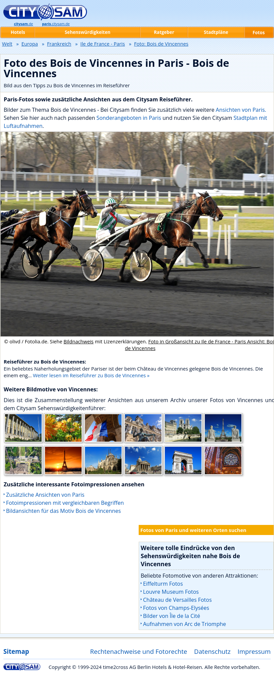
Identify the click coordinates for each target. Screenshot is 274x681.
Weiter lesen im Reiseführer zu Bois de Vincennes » (91, 375)
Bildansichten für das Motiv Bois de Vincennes (63, 511)
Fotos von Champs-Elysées (176, 608)
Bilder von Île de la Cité (171, 616)
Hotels (18, 32)
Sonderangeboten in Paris (128, 117)
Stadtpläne (216, 32)
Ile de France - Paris (102, 43)
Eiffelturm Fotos (163, 583)
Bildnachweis (78, 341)
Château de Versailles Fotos (177, 599)
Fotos (259, 33)
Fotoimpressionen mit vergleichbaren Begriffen (65, 502)
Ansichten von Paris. (241, 109)
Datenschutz (212, 651)
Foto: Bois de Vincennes (161, 43)
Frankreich (59, 43)
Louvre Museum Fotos (171, 591)
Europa (29, 43)
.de (23, 23)
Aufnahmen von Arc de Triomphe (184, 624)
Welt (7, 43)
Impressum (254, 651)
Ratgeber (164, 32)
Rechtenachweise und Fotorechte (138, 651)
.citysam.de (56, 23)
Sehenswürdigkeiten (87, 32)
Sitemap (16, 651)
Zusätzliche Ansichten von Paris (45, 494)
